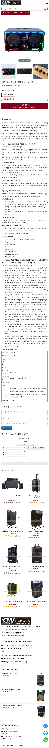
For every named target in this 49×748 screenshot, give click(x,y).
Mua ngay (24, 106)
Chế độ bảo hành (8, 734)
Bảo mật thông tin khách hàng (12, 739)
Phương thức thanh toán (11, 729)
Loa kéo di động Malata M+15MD (36, 601)
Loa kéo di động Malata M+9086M (36, 532)
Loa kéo (15, 13)
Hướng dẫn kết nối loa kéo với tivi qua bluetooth (18, 655)
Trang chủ (7, 13)
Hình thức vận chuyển (10, 731)
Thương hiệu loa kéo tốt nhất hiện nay (15, 662)
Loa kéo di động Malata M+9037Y (12, 531)
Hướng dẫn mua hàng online (12, 736)
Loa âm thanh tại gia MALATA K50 (12, 497)
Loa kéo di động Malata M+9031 (12, 601)
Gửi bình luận (7, 428)
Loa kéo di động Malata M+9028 (11, 705)
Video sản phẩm (8, 95)
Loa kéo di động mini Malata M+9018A (12, 567)
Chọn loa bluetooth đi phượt (12, 648)
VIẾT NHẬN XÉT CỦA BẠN (36, 448)
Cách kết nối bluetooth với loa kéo (14, 658)
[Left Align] (17, 445)
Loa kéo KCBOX (24, 13)
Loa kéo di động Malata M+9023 (11, 690)
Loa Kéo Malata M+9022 (37, 566)
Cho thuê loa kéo (8, 652)
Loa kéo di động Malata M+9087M (36, 497)
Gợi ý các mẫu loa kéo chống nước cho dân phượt (18, 645)
